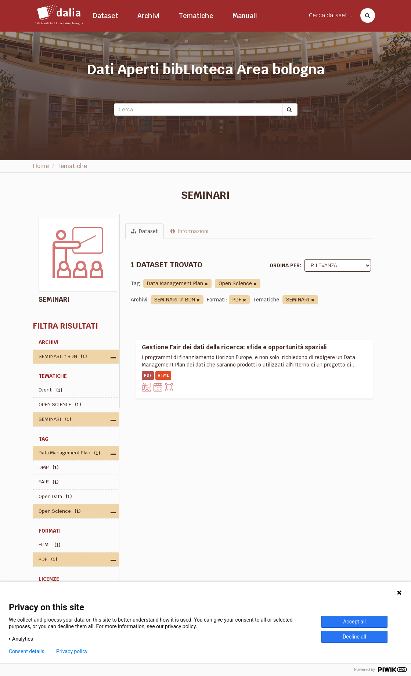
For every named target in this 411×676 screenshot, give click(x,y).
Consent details (26, 651)
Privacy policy (71, 651)
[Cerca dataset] (365, 15)
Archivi (148, 15)
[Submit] (290, 109)
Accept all (354, 622)
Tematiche (196, 15)
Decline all (354, 637)
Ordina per (285, 265)
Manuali (244, 15)
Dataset (105, 15)
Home (41, 166)
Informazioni (189, 231)
